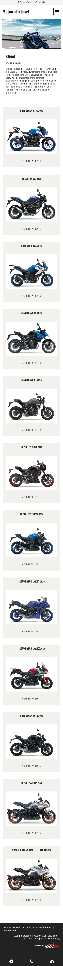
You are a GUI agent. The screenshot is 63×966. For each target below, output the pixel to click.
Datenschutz (39, 935)
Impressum (26, 935)
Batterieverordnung (50, 938)
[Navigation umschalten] (57, 11)
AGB (16, 935)
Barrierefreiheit (31, 938)
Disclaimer (53, 935)
